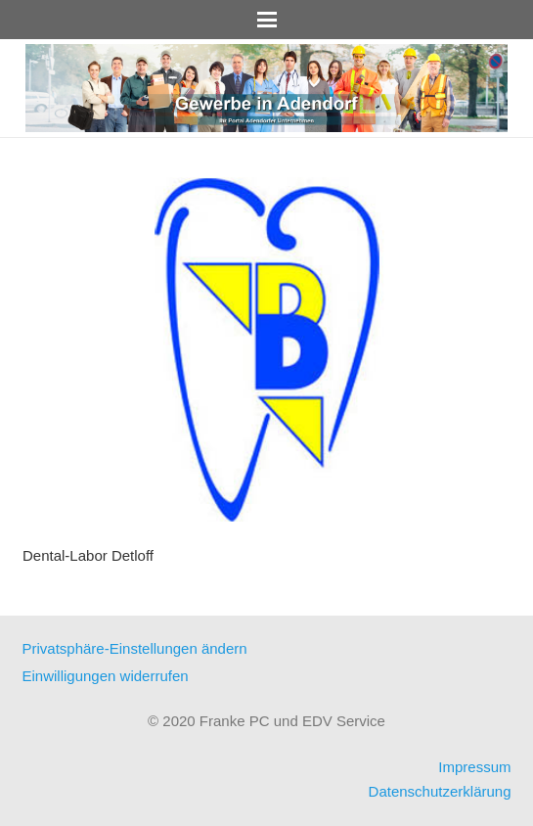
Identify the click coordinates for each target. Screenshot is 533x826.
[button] (267, 19)
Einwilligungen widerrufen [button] (105, 675)
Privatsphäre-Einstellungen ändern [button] (134, 648)
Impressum (474, 766)
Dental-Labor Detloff (88, 555)
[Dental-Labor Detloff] (266, 350)
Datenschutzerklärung (440, 791)
